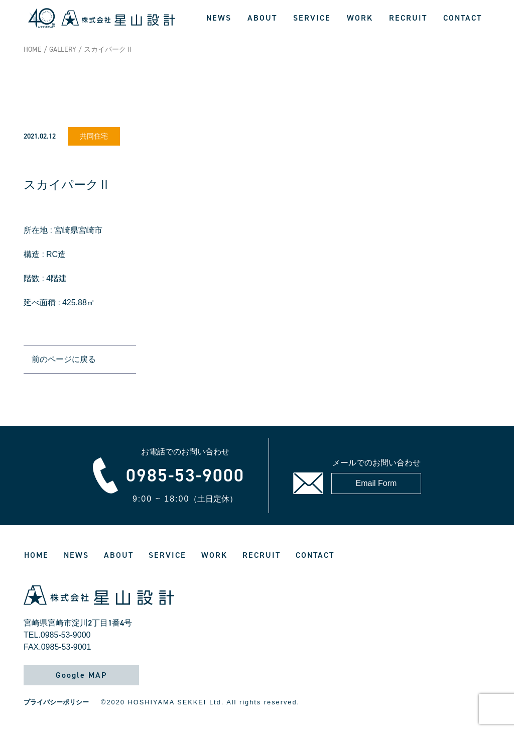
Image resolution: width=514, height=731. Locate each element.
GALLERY (62, 49)
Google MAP (81, 675)
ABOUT (262, 18)
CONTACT (462, 18)
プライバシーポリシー (56, 702)
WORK (360, 18)
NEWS (218, 18)
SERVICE (312, 18)
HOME (33, 49)
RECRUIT (408, 18)
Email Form (376, 483)
